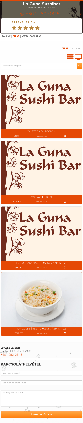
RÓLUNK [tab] (6, 36)
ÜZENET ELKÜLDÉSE (41, 415)
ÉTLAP (65, 48)
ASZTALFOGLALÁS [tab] (31, 36)
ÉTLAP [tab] (15, 36)
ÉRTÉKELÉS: (23, 22)
